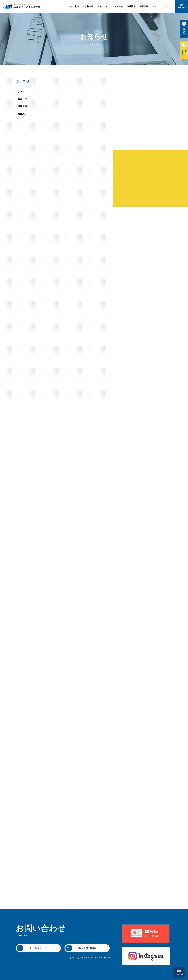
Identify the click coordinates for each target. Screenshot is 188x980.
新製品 (22, 115)
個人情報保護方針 (38, 976)
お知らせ (24, 100)
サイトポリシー (17, 976)
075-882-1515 (80, 940)
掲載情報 (24, 108)
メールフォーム (32, 940)
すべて (22, 92)
